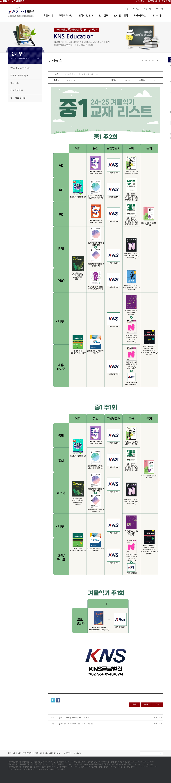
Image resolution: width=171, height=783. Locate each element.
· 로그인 (135, 9)
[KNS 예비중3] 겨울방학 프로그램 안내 (74, 718)
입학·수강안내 (85, 15)
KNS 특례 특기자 (164, 1)
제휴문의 (67, 753)
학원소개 (48, 15)
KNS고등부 (152, 1)
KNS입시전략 (121, 15)
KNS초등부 (140, 1)
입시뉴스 (14, 83)
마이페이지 (157, 15)
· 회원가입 (146, 9)
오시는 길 (77, 753)
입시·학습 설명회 (18, 98)
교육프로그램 (66, 15)
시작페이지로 (17, 1)
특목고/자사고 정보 (19, 75)
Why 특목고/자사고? (20, 68)
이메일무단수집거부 (52, 753)
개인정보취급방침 (25, 753)
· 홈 (126, 9)
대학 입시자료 (16, 90)
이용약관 (38, 753)
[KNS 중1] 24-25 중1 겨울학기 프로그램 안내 (76, 724)
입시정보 (103, 15)
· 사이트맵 (159, 9)
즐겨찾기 (4, 1)
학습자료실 (140, 15)
